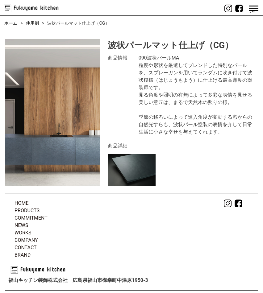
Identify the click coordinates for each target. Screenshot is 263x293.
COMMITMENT (31, 218)
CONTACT (26, 247)
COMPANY (26, 240)
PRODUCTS (27, 210)
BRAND (23, 255)
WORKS (23, 233)
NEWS (21, 225)
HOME (21, 203)
